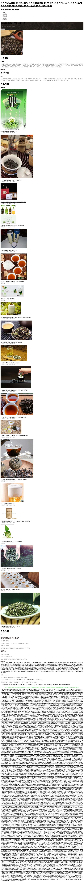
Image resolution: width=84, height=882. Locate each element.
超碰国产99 (54, 722)
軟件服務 (41, 667)
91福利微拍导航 (62, 854)
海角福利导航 (52, 835)
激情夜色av (5, 763)
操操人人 (19, 831)
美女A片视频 (18, 799)
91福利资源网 (34, 818)
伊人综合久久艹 (64, 850)
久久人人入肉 (16, 822)
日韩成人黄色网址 (32, 875)
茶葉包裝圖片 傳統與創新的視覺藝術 (9, 131)
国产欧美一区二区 (61, 733)
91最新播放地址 (71, 721)
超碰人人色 (5, 715)
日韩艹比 (20, 714)
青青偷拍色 (51, 765)
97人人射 (36, 873)
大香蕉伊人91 (12, 718)
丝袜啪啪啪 (21, 785)
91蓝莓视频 (48, 799)
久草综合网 (46, 732)
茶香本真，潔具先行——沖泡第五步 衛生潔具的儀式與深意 (14, 435)
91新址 (48, 868)
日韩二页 (13, 732)
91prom (9, 767)
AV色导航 (80, 704)
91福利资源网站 (39, 822)
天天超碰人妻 (57, 850)
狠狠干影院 (69, 833)
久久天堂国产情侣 (51, 715)
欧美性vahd (15, 879)
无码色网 (48, 851)
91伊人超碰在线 (13, 747)
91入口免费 (49, 811)
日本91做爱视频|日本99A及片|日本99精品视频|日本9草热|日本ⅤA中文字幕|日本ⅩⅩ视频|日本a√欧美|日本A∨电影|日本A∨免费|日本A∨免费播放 (33, 684)
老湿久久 (61, 843)
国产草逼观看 (69, 777)
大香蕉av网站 (6, 759)
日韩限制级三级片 (23, 832)
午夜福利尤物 (57, 873)
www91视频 (21, 722)
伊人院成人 (31, 788)
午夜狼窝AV (12, 875)
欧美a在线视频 (76, 833)
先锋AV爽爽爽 (8, 839)
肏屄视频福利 (59, 871)
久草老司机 (73, 827)
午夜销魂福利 (71, 743)
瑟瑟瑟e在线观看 (46, 770)
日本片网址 (4, 876)
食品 (13, 668)
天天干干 (26, 822)
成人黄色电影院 (60, 827)
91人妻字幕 (44, 788)
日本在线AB (68, 858)
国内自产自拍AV (45, 820)
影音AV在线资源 (48, 813)
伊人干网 (73, 875)
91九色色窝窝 (34, 869)
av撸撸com (47, 758)
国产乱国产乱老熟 (68, 817)
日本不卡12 (57, 719)
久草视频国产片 (39, 763)
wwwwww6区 (38, 811)
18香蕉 (68, 766)
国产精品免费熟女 (60, 723)
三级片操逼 (61, 814)
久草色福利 (56, 861)
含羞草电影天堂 (74, 838)
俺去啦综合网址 (38, 734)
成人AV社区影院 (39, 766)
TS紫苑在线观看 (9, 700)
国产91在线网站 (4, 809)
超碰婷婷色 (42, 846)
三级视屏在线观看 (36, 820)
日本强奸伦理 (67, 838)
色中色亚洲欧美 (41, 803)
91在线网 (32, 811)
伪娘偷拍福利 (70, 842)
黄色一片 (23, 738)
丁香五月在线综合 (11, 792)
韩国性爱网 (33, 879)
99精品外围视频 (32, 708)
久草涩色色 (72, 876)
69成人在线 (71, 802)
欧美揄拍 (75, 807)
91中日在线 (56, 814)
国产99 (31, 849)
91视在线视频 (64, 743)
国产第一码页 (27, 759)
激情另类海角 (48, 722)
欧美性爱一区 (5, 771)
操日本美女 (64, 810)
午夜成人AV (9, 777)
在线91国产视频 (27, 777)
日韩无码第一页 (41, 861)
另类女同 (81, 792)
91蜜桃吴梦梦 (5, 701)
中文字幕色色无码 (33, 805)
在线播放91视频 (49, 869)
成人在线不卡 (52, 767)
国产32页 (53, 721)
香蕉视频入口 (4, 727)
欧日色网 (68, 733)
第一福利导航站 (4, 725)
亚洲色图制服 (53, 822)
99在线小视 (11, 725)
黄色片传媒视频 (13, 759)
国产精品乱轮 (22, 784)
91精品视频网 (30, 824)
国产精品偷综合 (32, 723)
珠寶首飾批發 (76, 667)
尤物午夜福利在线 (27, 843)
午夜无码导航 (10, 867)
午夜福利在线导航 (74, 820)
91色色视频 (79, 749)
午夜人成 (79, 846)
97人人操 (62, 844)
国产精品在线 (51, 719)
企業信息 (5, 18)
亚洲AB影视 (46, 818)
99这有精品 (66, 751)
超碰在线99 (9, 827)
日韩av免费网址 (66, 835)
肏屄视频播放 (8, 778)
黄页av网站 (56, 780)
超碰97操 (3, 800)
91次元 (17, 836)
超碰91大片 (58, 809)
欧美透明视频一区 (39, 701)
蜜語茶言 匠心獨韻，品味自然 (7, 298)
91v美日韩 (38, 725)
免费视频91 (52, 818)
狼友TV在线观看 (14, 729)
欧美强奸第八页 (4, 765)
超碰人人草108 (30, 795)
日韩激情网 (52, 875)
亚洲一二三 (75, 727)
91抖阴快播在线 (40, 723)
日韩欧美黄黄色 (79, 723)
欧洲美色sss (75, 719)
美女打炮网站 (7, 855)
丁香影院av (67, 825)
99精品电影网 (74, 769)
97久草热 (21, 822)
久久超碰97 (58, 864)
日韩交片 (47, 773)
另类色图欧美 (55, 794)
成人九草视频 (42, 851)
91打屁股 (58, 704)
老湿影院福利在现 (62, 813)
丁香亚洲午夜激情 (16, 850)
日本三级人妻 (62, 745)
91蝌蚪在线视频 (48, 740)
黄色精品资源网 (29, 855)
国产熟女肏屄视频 (12, 831)
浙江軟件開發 (18, 667)
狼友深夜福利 (18, 732)
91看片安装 (65, 758)
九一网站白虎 (35, 868)
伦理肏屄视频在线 (69, 752)
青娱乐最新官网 (19, 715)
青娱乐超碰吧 (62, 763)
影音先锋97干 (55, 798)
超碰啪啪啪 (46, 833)
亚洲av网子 (26, 811)
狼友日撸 (69, 704)
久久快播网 (79, 795)
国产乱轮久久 (72, 711)
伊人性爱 (80, 707)
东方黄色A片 (70, 824)
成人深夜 (61, 783)
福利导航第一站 (6, 721)
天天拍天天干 (74, 806)
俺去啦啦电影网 (5, 788)
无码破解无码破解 (66, 806)
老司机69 (78, 864)
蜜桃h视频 (78, 867)
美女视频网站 (16, 710)
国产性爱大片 (68, 701)
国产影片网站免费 (31, 828)
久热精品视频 (18, 805)
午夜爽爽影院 (10, 825)
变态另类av (44, 864)
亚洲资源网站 (20, 752)
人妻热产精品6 (15, 835)
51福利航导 (11, 817)
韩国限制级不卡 (72, 816)
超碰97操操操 (74, 733)
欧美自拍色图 (10, 824)
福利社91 (11, 829)
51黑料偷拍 (6, 869)
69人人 (34, 784)
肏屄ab (75, 755)
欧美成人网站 (14, 711)
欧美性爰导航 (46, 738)
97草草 (67, 803)
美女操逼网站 (11, 762)
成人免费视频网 (44, 747)
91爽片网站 (25, 809)
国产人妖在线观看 (70, 771)
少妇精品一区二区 (29, 860)
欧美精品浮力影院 (53, 748)
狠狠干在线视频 (11, 805)
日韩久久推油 (73, 726)
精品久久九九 (68, 847)
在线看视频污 (22, 840)
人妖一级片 (61, 732)
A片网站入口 (24, 831)
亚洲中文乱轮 (77, 741)
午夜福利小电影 (59, 867)
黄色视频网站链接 (51, 871)
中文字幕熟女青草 (75, 732)
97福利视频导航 (68, 736)
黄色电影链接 (63, 725)
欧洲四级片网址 (75, 840)
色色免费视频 (71, 740)
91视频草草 (61, 781)
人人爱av (76, 714)
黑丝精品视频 (75, 792)
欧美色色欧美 (73, 795)
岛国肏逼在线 (7, 783)
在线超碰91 (37, 712)
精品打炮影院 (26, 734)
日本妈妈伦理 (34, 777)
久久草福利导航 (41, 794)
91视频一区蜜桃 (50, 776)
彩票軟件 (55, 664)
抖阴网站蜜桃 (65, 749)
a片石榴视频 (35, 744)
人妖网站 (52, 795)
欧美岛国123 (79, 800)
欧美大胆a (7, 875)
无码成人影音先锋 (27, 715)
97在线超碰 (22, 766)
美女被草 (39, 745)
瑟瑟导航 (24, 791)
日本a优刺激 (42, 798)
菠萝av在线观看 (50, 850)
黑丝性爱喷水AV (59, 729)
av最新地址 (25, 875)
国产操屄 (20, 853)
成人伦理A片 (16, 755)
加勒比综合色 (54, 778)
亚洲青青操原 (76, 781)
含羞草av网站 (24, 868)
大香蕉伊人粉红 (72, 700)
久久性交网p (68, 723)
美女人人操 (28, 857)
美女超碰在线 (69, 708)
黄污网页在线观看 (35, 846)
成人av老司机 (17, 795)
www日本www (50, 726)
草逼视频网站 (25, 716)
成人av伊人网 (55, 783)
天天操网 (43, 825)
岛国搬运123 (70, 754)
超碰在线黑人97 (56, 744)
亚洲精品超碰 (59, 835)
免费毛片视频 (79, 726)
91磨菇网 (4, 792)
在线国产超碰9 (36, 718)
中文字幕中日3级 (25, 707)
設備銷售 (22, 665)
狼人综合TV (11, 758)
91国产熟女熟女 (42, 816)
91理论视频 (26, 699)
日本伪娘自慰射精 (47, 763)
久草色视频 (29, 791)
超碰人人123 (42, 806)
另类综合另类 (27, 741)
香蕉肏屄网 (65, 721)
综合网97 (24, 765)
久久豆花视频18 (34, 816)
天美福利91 (12, 791)
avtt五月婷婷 (63, 727)
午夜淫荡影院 (35, 839)
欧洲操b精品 (52, 741)
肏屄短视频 (37, 762)
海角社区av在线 (78, 771)
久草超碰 (25, 821)
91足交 (4, 744)
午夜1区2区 (50, 873)
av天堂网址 (11, 756)
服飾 (46, 669)
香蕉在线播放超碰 (18, 871)
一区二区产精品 (18, 758)
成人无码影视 (43, 829)
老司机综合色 (15, 814)
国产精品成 (60, 707)
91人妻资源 (28, 774)
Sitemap (40, 679)
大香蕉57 (29, 861)
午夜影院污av (32, 707)
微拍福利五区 (22, 814)
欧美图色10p (78, 747)
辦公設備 (60, 664)
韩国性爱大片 (44, 719)
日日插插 (52, 732)
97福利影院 (53, 791)
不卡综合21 (4, 722)
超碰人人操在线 (14, 730)
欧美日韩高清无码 (37, 755)
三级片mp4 (19, 712)
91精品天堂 (26, 760)
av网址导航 (48, 783)
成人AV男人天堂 (61, 858)
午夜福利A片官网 (6, 752)
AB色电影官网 (10, 868)
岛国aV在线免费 (52, 774)
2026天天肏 (8, 878)
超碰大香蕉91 (48, 794)
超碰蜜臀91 (18, 781)
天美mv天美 (42, 754)
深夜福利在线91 (27, 798)
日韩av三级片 (30, 765)
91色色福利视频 (64, 857)
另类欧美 (10, 705)
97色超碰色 (54, 849)
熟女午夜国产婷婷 (46, 745)
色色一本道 (77, 789)
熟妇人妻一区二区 (66, 828)
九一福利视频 (26, 712)
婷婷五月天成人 (21, 810)
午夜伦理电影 (66, 776)
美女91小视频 (9, 816)
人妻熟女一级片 (22, 861)
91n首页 (43, 858)
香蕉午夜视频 (57, 788)
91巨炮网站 (32, 712)
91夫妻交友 (59, 774)
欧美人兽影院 (64, 704)
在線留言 (5, 19)
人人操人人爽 (35, 729)
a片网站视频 (47, 838)
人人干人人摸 (63, 762)
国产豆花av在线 (76, 773)
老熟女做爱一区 (49, 865)
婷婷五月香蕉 (79, 827)
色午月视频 (66, 729)
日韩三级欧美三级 (20, 792)
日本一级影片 (52, 809)
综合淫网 (38, 747)
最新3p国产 (41, 733)
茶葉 (18, 679)
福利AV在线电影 (45, 787)
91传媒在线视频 (70, 849)
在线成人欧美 (34, 787)
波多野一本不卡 (12, 719)
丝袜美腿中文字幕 (19, 817)
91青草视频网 (54, 736)
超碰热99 (32, 789)
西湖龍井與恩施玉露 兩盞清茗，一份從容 (10, 626)
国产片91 (30, 752)
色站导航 (40, 729)
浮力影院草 (9, 744)
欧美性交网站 (19, 875)
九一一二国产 (45, 748)
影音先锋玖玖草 (28, 792)
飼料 (13, 667)
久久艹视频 (31, 796)
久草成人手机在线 (35, 817)
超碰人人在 (29, 876)
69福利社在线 (9, 751)
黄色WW (28, 846)
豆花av (21, 829)
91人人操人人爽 (13, 699)
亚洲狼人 (42, 758)
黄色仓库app (6, 704)
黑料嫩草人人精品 (76, 847)
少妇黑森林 (47, 733)
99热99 (67, 832)
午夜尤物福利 (22, 774)
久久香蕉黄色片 (38, 796)
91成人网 (75, 869)
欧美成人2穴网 (38, 789)
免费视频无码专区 (72, 738)
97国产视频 (4, 745)
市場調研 (19, 662)
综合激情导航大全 (23, 726)
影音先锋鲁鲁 (16, 854)
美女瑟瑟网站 (8, 835)
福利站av (34, 743)
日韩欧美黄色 (78, 794)
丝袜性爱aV (26, 703)
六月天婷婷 (17, 769)
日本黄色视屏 (15, 846)
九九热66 (12, 754)
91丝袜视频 (72, 814)
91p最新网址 (24, 711)
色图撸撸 (50, 840)
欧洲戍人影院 (77, 811)
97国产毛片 (61, 817)
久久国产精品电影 (77, 776)
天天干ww (36, 711)
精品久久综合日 (58, 785)
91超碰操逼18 (70, 762)
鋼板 (74, 669)
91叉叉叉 (31, 758)
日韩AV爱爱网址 (54, 789)
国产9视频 (37, 871)
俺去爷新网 (14, 778)
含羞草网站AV (76, 777)
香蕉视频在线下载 (29, 854)
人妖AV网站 (37, 760)
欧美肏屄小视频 (53, 759)
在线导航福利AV (15, 807)
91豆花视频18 (45, 755)
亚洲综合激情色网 (32, 831)
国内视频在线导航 (48, 879)
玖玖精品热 (76, 716)
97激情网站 (80, 733)
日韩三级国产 (59, 820)
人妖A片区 (49, 824)
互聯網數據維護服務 (59, 668)
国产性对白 (58, 810)
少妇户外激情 (74, 855)
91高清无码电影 (58, 776)
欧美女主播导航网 (8, 821)
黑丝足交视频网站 (73, 844)
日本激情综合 (42, 799)
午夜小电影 (11, 861)
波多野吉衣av (45, 777)
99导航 (72, 831)
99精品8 (64, 705)
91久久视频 (68, 703)
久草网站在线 (63, 780)
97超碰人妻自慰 (25, 754)
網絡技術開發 (69, 667)
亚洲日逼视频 (37, 825)
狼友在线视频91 (9, 833)
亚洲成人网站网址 (56, 766)
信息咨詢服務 (5, 664)
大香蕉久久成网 (56, 792)
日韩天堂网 (77, 743)
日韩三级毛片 (11, 776)
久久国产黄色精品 (52, 828)
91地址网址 (48, 854)
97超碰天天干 (54, 733)
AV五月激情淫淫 (37, 840)
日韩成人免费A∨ (17, 833)
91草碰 (52, 784)
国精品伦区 (65, 871)
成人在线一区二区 (7, 850)
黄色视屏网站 (20, 699)
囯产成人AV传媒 (73, 783)
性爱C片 (47, 749)
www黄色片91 (58, 784)
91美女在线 (51, 711)
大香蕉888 (16, 726)
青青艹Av (68, 796)
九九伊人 (42, 791)
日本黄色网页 (14, 857)
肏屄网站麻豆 (12, 794)
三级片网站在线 (76, 725)
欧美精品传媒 (59, 705)
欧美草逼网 (69, 719)
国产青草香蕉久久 (45, 795)
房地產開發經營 (68, 668)
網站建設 (22, 664)
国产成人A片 (56, 816)
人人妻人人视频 (17, 867)
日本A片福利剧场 (51, 864)
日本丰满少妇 (13, 842)
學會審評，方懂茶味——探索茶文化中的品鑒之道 (12, 589)
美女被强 (19, 748)
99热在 (19, 789)
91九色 (70, 776)
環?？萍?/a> (70, 669)
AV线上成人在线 (15, 783)
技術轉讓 (26, 662)
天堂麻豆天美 (13, 760)
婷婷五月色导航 (15, 862)
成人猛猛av (32, 763)
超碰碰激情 (56, 725)
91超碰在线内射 (6, 807)
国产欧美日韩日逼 (11, 864)
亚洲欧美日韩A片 (16, 827)
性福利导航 (74, 843)
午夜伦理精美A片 (21, 749)
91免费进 (70, 773)
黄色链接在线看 (45, 725)
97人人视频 (75, 851)
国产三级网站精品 (40, 836)
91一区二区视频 (36, 865)
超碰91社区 (68, 875)
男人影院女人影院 (46, 704)
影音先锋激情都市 (74, 751)
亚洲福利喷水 (11, 703)
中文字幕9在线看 (25, 781)
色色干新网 (18, 763)
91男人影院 (16, 813)
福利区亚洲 (11, 873)
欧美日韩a (40, 727)
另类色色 (76, 712)
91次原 (7, 738)
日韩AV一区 (59, 868)
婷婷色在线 (63, 788)
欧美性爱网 (21, 780)
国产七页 (32, 699)
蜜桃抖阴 (16, 722)
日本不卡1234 (31, 825)
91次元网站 (4, 767)
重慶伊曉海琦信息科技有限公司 (56, 671)
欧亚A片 (51, 853)
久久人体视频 (46, 714)
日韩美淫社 (14, 860)
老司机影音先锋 (57, 700)
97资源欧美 (31, 809)
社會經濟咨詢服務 (45, 662)
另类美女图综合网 (33, 838)
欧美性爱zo (66, 839)
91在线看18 (6, 741)
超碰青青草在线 (52, 827)
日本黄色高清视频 (35, 710)
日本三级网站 (54, 876)
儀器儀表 (3, 665)
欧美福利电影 (77, 752)
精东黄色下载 (65, 700)
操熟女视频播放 (5, 791)
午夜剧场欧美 (61, 799)
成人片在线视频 (56, 840)
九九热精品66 (38, 781)
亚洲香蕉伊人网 (69, 755)
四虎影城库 (5, 829)
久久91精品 (42, 762)
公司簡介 (3, 69)
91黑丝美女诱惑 (41, 810)
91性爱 (21, 821)
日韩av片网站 (11, 745)
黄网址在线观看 (57, 806)
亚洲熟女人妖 (59, 821)
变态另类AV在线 (65, 718)
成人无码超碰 (34, 721)
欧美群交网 (50, 814)
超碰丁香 (67, 814)
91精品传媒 (28, 725)
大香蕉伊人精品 (26, 701)
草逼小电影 (36, 849)
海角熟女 (25, 719)
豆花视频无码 (77, 802)
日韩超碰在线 (62, 832)
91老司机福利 (70, 774)
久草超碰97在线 (27, 803)
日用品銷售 (36, 667)
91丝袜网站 (33, 745)
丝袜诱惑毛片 (40, 740)
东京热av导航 (35, 832)
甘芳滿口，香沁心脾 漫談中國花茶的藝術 (10, 363)
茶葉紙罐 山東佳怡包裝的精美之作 (9, 250)
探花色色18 (46, 875)
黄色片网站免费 (53, 777)
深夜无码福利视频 (14, 774)
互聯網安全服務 (53, 662)
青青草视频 (45, 809)
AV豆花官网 (3, 755)
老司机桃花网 (4, 867)
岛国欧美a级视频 (71, 864)
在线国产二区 (14, 880)
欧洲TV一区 (16, 708)
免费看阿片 (6, 716)
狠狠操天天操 (72, 778)
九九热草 (35, 737)
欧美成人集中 (75, 748)
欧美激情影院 (24, 847)
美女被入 (39, 774)
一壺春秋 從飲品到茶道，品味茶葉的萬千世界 (11, 180)
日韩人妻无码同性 (39, 835)
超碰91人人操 (33, 703)
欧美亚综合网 (70, 765)
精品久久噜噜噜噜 (61, 822)
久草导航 (10, 814)
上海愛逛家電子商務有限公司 (11, 671)
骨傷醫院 (48, 668)
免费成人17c (47, 737)
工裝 (23, 662)
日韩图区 (81, 716)
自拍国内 (63, 875)
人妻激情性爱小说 (17, 816)
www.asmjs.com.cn (12, 679)
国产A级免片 (9, 740)
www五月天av (55, 763)
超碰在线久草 (46, 780)
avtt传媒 (67, 844)
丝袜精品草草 (9, 879)
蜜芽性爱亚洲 (19, 727)
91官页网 (45, 807)
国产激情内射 (54, 858)
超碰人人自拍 (75, 861)
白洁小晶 (15, 844)
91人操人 (38, 847)
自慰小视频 (32, 833)
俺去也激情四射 (43, 718)
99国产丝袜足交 (33, 814)
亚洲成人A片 (9, 822)
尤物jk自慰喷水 (38, 785)
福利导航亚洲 (61, 722)
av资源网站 (27, 780)
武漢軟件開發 (11, 664)
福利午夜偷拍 (37, 855)
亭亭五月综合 (56, 879)
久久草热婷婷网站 (54, 836)
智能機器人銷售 (25, 667)
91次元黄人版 (11, 809)
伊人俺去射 (68, 745)
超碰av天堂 (15, 851)
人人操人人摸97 (54, 701)
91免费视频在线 (22, 846)
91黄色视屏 (46, 743)
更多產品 (3, 29)
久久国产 (20, 747)
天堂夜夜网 (6, 747)
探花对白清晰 (7, 781)
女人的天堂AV (41, 805)
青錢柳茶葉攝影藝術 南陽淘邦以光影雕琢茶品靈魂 (12, 225)
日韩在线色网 (25, 747)
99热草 (36, 802)
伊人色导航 (80, 756)
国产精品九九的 (46, 705)
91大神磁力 (31, 762)
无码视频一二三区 (5, 794)
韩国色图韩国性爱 (57, 756)
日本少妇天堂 (45, 774)
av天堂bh (31, 705)
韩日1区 (14, 787)
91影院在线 (65, 829)
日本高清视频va (45, 789)
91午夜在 (25, 871)
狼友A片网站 (52, 787)
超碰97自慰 (63, 766)
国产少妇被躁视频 (8, 838)
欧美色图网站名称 (32, 847)
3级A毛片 (26, 785)
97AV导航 (57, 833)
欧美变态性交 (68, 792)
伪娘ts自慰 (64, 774)
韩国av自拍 (74, 722)
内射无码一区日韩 (71, 867)
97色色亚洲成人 (39, 714)
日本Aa (80, 718)
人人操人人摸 (64, 738)
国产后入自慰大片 (68, 781)
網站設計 (7, 665)
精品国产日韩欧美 (78, 774)
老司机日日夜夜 (41, 773)
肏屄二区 (49, 878)
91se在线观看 (21, 811)
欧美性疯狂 (32, 780)
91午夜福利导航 (13, 811)
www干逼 (33, 725)
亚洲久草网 (67, 799)
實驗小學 (65, 669)
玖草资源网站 (56, 710)
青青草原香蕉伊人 (19, 703)
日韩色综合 (52, 729)
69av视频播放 (69, 869)
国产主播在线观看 (55, 737)
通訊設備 (9, 668)
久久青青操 (26, 771)
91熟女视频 (43, 811)
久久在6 (62, 855)
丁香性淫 (45, 769)
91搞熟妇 (45, 751)
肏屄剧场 (28, 844)
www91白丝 (76, 765)
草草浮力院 (6, 729)
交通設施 (52, 668)
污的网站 (33, 741)
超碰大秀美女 (19, 701)
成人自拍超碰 (48, 703)
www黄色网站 (16, 705)
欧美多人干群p (25, 805)
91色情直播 (39, 759)
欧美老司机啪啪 (70, 811)
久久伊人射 (65, 853)
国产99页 (47, 836)
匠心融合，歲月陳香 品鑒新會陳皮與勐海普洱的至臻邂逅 (14, 479)
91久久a (28, 806)
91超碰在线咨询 (70, 712)
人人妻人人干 (59, 829)
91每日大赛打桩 (27, 869)
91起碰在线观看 (71, 760)
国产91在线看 (65, 872)
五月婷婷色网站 (48, 843)
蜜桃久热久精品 (67, 770)
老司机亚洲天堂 (39, 878)
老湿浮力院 (34, 843)
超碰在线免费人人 (49, 700)
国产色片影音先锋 (66, 785)
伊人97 (27, 763)
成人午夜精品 (11, 876)
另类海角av (50, 832)
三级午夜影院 (66, 818)
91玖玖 (39, 787)
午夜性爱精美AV (12, 749)
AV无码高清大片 (77, 708)
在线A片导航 (21, 759)
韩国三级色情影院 (6, 711)
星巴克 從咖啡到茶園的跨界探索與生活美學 (11, 568)
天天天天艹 (60, 778)
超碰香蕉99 (75, 744)
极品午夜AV (76, 758)
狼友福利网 (18, 765)
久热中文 (77, 831)
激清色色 (70, 853)
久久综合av (47, 760)
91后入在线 (33, 748)
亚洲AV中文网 (61, 701)
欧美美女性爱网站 (38, 736)
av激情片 (32, 734)
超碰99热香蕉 (35, 792)
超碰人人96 (17, 762)
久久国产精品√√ (10, 795)
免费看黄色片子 (6, 880)
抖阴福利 (23, 763)
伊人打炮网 (24, 876)
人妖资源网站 (34, 861)
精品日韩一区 (67, 759)
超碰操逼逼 (15, 832)
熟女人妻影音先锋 (24, 705)
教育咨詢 (15, 662)
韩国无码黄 (43, 726)
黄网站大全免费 (25, 732)
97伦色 (70, 798)
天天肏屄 (14, 777)
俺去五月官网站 (46, 716)
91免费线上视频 (12, 771)
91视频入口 (55, 805)
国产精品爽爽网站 (37, 705)
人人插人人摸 (56, 751)
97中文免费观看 (57, 803)
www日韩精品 (5, 756)
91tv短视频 (65, 778)
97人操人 (58, 755)
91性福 (52, 760)
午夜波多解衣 (27, 756)
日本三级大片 (31, 711)
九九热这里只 (36, 824)
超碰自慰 (31, 873)
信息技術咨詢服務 (78, 664)
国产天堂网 (76, 849)
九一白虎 (38, 828)
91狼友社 (41, 857)
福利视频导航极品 (13, 714)
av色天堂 (13, 781)
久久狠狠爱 (5, 799)
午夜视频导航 (52, 723)
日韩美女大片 (77, 832)
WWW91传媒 (14, 743)
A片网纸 (8, 732)
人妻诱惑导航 (71, 787)
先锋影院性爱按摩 (14, 737)
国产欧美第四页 (10, 813)
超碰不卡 (57, 747)
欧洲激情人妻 (34, 700)
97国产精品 (77, 805)
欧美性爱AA (73, 799)
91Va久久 (51, 738)
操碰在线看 (57, 800)
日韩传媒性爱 (51, 807)
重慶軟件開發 (31, 662)
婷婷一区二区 (54, 878)
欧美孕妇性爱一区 (25, 833)
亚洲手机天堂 (32, 747)
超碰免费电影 (59, 734)
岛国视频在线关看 (19, 756)
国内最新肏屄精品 (6, 820)
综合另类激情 (69, 836)
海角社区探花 (28, 700)
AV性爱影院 (29, 865)
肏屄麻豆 (21, 807)
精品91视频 (15, 700)
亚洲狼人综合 (67, 855)
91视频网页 (48, 762)
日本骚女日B (58, 743)
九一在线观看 (9, 770)
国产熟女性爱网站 (42, 832)
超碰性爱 (22, 854)
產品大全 (5, 15)
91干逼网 (43, 760)
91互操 (52, 860)
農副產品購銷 (38, 662)
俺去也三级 (43, 855)
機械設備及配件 (35, 669)
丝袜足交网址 (63, 833)
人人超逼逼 (31, 716)
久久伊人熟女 (64, 842)
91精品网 (41, 873)
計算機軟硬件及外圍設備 (11, 669)
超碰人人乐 (9, 784)
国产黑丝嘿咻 (38, 704)
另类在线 (59, 791)
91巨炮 (44, 878)
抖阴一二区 (74, 704)
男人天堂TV (63, 744)
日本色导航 (46, 842)
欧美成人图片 (18, 788)
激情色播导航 (30, 770)
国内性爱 (73, 770)
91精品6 (29, 832)
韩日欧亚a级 (20, 777)
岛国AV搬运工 (26, 710)
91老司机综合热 (62, 824)
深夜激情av (63, 755)
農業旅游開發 (28, 668)
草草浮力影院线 (49, 754)
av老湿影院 (79, 807)
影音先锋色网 (15, 853)
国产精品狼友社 (11, 836)
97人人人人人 (21, 741)
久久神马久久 (46, 730)
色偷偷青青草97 (27, 745)
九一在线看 (23, 828)
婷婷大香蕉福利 (40, 708)
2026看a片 (49, 862)
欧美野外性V (60, 770)
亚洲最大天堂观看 (28, 718)
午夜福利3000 (42, 839)
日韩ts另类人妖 (25, 714)
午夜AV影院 (17, 868)
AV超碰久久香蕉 (55, 708)
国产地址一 (3, 740)
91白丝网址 (26, 829)
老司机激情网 (44, 872)
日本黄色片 (32, 714)
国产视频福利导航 (78, 754)
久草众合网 (33, 759)
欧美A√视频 (54, 770)
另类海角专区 (64, 800)
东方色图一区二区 (77, 822)
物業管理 (31, 667)
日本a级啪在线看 (61, 847)
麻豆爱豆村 (40, 802)
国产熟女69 (8, 803)
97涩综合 (67, 879)
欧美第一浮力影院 (46, 860)
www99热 (12, 788)
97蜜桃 (5, 814)
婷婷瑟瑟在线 (45, 734)
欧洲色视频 (36, 776)
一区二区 (56, 732)
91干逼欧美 (14, 789)
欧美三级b (51, 802)
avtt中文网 (6, 854)
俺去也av (71, 758)
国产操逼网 (55, 813)
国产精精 (62, 795)
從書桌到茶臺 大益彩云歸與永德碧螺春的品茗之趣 (12, 281)
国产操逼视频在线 (10, 847)
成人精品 (30, 744)
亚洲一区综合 (21, 820)
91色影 (74, 800)
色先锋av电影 (69, 822)
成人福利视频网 (60, 714)
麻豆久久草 (38, 864)
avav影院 (28, 818)
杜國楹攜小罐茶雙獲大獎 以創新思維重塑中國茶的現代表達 (14, 390)
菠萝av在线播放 (37, 719)
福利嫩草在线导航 (75, 745)
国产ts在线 (71, 805)
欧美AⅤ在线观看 (8, 860)
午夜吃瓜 (61, 754)
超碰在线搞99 (14, 733)
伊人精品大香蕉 (44, 828)
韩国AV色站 (12, 828)
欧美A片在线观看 (71, 813)
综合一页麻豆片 (43, 800)
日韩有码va (23, 872)
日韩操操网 (10, 722)
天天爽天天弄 (36, 791)
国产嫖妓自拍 (66, 876)
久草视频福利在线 (78, 829)
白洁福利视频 (23, 755)
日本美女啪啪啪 (4, 705)
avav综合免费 (48, 846)
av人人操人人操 (31, 867)
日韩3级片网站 (52, 749)
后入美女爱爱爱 (39, 730)
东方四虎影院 (27, 787)
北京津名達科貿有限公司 (70, 671)
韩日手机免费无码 (36, 715)
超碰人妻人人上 (17, 824)
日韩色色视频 (51, 788)
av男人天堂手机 (45, 827)
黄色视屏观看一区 (25, 838)
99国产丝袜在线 (40, 879)
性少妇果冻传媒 (77, 824)
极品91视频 (68, 840)
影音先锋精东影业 (70, 747)
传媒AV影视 (78, 879)
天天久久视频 (35, 733)
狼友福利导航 (45, 785)
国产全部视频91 (43, 710)
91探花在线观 (78, 878)
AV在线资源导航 (15, 839)
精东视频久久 (23, 767)
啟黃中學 (36, 664)
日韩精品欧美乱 (62, 794)
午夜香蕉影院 (55, 854)
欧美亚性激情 (74, 707)
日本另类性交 (29, 783)
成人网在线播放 (21, 857)
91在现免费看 (40, 844)
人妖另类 (48, 778)
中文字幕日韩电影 (36, 827)
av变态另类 (25, 853)
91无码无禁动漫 (24, 762)
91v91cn (11, 716)
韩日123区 (31, 785)
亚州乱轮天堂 (45, 765)
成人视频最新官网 (7, 798)
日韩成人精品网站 (69, 710)
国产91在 (61, 751)
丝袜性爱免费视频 (38, 770)
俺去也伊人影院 (9, 832)
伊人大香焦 (39, 831)
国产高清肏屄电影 (24, 796)
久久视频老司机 (48, 805)
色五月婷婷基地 (4, 776)
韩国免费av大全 (58, 818)
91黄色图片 (72, 879)
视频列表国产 (27, 864)
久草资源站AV (42, 792)
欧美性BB (58, 712)
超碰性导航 (52, 712)
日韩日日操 (35, 799)
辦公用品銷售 (59, 669)
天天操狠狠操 (7, 733)
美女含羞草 (8, 810)
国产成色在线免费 (18, 858)
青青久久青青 (41, 843)
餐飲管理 (58, 667)
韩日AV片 (62, 879)
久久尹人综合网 (53, 773)
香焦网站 (46, 723)
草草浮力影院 (64, 760)
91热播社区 (53, 758)
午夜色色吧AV (44, 847)
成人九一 (79, 803)
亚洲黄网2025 (65, 787)
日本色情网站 (55, 843)
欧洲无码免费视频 (76, 699)
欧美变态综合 (23, 770)
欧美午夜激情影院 (75, 730)
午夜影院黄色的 (76, 788)
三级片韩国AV (20, 771)
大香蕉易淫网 (47, 771)
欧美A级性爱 (65, 767)
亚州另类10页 (71, 873)
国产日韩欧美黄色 (12, 843)
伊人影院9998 (25, 758)
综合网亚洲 (63, 840)
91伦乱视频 (65, 783)
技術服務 (36, 665)
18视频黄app (79, 813)
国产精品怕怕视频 (26, 816)
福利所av (21, 869)
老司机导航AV (58, 802)
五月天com (57, 842)
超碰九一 (40, 777)
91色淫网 (28, 721)
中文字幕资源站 (62, 836)
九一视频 (51, 780)
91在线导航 (64, 864)
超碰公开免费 (74, 756)
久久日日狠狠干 (78, 842)
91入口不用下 (80, 738)
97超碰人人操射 (58, 860)
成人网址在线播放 (68, 851)
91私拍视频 (52, 705)
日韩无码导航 (49, 744)
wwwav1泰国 (41, 732)
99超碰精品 (26, 722)
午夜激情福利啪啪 (64, 816)
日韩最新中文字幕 (59, 839)
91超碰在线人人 (61, 789)
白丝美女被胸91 (73, 803)
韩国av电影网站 (14, 785)
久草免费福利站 (70, 878)
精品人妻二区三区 (26, 748)
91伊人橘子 (17, 847)
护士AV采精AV (20, 760)
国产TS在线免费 (64, 873)
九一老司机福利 (61, 748)
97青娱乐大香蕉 (13, 704)
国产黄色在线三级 (65, 791)
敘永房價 (20, 671)
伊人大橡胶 (65, 734)
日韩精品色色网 (40, 771)
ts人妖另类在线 (15, 840)
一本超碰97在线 (37, 788)
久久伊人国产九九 (74, 715)
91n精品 (52, 730)
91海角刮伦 (67, 732)
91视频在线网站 (70, 810)
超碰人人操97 (28, 729)
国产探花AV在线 (16, 878)
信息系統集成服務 (68, 665)
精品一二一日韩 (18, 873)
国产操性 (51, 725)
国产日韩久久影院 (66, 769)
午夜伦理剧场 (5, 749)
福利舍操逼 (45, 711)
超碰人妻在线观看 (52, 847)
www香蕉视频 (21, 879)
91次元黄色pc (6, 737)
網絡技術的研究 (61, 662)
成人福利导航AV (23, 813)
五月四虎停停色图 (41, 703)
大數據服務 (63, 667)
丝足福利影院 (53, 752)
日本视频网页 (35, 851)
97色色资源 (52, 842)
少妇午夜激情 (16, 821)
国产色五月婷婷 (49, 861)
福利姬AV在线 (31, 821)
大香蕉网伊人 (66, 820)
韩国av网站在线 (78, 871)
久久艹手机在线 (4, 762)
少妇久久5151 (24, 788)
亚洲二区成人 (40, 721)
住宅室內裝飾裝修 (29, 665)
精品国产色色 (55, 824)
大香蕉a (28, 814)
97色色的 (20, 844)
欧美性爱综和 (21, 880)
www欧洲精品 (37, 699)
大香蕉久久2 (15, 803)
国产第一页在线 (19, 864)
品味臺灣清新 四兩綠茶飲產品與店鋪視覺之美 (11, 541)
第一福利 (4, 871)
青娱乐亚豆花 (10, 755)
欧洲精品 (28, 872)
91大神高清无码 (30, 802)
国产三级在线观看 (69, 714)
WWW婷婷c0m (68, 722)
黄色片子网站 (62, 811)
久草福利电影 (14, 855)
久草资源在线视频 (46, 736)
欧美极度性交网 (60, 715)
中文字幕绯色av (33, 722)
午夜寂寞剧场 (51, 727)
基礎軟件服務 (9, 662)
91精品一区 (23, 776)
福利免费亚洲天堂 (42, 862)
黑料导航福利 (59, 721)
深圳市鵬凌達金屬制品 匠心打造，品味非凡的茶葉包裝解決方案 (15, 521)
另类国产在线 (23, 865)
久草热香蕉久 (47, 876)
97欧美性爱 (75, 736)
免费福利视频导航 (25, 789)
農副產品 (72, 662)
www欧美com (8, 862)
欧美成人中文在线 (30, 835)
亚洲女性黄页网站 (75, 784)
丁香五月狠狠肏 (47, 857)
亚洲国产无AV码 (13, 741)
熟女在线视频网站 (12, 712)
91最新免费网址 (60, 825)
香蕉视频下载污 (65, 726)
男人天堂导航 (19, 791)
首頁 (4, 12)
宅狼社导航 (17, 776)
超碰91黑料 (33, 842)
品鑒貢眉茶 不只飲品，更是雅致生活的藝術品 (11, 342)
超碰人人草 (14, 810)
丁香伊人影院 (5, 817)
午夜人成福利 (41, 737)
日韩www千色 (46, 831)
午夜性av (35, 876)
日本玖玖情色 (54, 707)
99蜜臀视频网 (29, 740)
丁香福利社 (18, 828)
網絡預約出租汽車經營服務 (51, 665)
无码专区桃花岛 (42, 776)
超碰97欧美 (77, 710)
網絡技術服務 (41, 665)
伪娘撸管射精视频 (61, 699)
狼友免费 (56, 711)
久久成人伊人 (72, 809)
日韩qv (21, 710)
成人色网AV (53, 868)
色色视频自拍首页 (70, 789)
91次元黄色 (78, 780)
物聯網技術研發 (41, 664)
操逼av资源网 (18, 876)
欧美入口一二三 (63, 716)
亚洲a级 (63, 771)
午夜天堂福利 (49, 792)
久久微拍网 (62, 703)
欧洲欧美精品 (33, 749)
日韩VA (65, 867)
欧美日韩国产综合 (56, 857)
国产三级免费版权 (25, 842)
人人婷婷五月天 (70, 737)
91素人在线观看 (74, 759)
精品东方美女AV (31, 767)
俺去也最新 (4, 806)
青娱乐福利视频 (28, 820)
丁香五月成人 (5, 714)
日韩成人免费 (47, 721)
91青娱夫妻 (21, 737)
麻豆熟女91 (22, 878)
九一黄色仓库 (49, 816)
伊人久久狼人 (55, 846)
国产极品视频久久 (26, 800)
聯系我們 (5, 16)
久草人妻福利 (47, 791)
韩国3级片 (16, 818)
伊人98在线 (78, 876)
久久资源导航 (54, 799)
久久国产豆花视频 (27, 727)
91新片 (33, 766)
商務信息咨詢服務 (29, 664)
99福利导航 (25, 794)
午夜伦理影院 (29, 799)
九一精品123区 (37, 858)
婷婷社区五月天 (38, 769)
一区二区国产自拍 (48, 844)
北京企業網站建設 (52, 669)
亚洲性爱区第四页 (66, 756)
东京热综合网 (8, 865)
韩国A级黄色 (63, 737)
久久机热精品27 (78, 872)
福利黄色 (22, 839)
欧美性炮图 (72, 865)
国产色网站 (55, 832)
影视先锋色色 (58, 718)
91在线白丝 (63, 712)
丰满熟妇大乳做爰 (72, 846)
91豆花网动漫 (77, 737)
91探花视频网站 (34, 806)
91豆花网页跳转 (65, 865)
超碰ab (44, 867)
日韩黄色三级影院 (5, 718)
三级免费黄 (69, 854)
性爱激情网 (10, 707)
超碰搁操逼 (8, 846)
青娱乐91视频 (29, 784)
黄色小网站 (14, 802)
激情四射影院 (11, 773)
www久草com (52, 755)
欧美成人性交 (66, 868)
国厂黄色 (59, 771)
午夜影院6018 (25, 704)
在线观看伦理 (69, 744)
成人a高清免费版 (35, 800)
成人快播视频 (78, 873)
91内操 (23, 721)
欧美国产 (28, 749)
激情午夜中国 (40, 876)
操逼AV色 (31, 736)
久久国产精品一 (17, 825)
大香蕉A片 (23, 799)
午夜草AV (40, 807)
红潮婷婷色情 (40, 743)
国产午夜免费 (21, 729)
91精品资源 (23, 795)
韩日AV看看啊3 (41, 756)
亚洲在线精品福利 (41, 778)
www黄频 (53, 704)
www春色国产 (52, 734)
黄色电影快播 (69, 725)
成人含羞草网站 (17, 849)
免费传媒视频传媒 (38, 751)
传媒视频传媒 (62, 708)
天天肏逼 (12, 738)
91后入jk (78, 839)
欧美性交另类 (41, 700)
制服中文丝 (33, 774)
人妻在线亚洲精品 (70, 780)
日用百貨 (67, 662)
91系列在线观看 (34, 756)
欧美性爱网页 (75, 854)
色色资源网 (33, 844)
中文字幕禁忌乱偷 (68, 807)
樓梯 (32, 668)
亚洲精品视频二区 (63, 846)
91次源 (25, 752)
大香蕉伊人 (64, 765)
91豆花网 (32, 829)
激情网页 (54, 825)
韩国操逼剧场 (78, 711)
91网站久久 (60, 759)
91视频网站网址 (39, 842)
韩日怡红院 (37, 821)
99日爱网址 (20, 803)
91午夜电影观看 (4, 758)
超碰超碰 (63, 803)
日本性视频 (32, 878)
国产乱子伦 (8, 840)
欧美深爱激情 (59, 758)
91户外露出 (4, 836)
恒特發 (30, 669)
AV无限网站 (48, 825)
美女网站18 (21, 700)
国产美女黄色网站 (49, 806)
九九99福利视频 (70, 794)
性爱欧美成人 (28, 851)
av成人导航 (58, 787)
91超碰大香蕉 (56, 811)
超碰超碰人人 (37, 758)
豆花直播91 (26, 807)
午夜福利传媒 (14, 752)
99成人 (60, 711)
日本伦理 (23, 827)
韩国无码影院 (31, 726)
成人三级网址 (30, 755)
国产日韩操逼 (22, 851)
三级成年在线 (28, 743)
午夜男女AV (37, 850)
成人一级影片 (65, 802)
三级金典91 (7, 780)
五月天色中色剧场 (56, 862)
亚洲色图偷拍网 (24, 850)
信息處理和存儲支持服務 (68, 664)
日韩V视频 (27, 879)
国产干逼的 (59, 749)
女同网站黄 (52, 810)
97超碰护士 (61, 798)
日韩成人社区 (79, 785)
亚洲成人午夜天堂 (10, 723)
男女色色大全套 (25, 849)
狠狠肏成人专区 (5, 811)
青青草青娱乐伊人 (33, 794)
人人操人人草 (18, 738)
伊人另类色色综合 (74, 718)
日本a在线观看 (25, 873)
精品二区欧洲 (12, 763)
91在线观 (72, 796)
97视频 (24, 844)
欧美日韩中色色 (41, 722)
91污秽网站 (3, 751)
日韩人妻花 (75, 836)
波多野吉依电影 (12, 765)
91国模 (19, 711)
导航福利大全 (59, 831)
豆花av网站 (48, 817)
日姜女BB (42, 865)
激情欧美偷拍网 (5, 760)
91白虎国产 (28, 766)
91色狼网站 (10, 708)
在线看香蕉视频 (10, 818)
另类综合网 (11, 799)
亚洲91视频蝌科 (27, 817)
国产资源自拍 (34, 872)
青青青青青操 (57, 760)
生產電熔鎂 (17, 664)
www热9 (35, 740)
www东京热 (38, 767)
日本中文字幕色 (39, 867)
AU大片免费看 (16, 838)
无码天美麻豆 (39, 780)
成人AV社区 (60, 838)
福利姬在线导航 (40, 749)
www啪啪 (11, 844)
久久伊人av (80, 844)
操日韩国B (3, 846)
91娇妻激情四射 (57, 769)
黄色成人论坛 (8, 796)
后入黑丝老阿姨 (9, 710)
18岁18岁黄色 (46, 752)
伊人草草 (19, 842)
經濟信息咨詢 (53, 667)
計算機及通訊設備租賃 (19, 668)
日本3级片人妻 (53, 699)
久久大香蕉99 (72, 839)
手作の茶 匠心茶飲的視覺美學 (7, 504)
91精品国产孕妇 (33, 732)
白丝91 (47, 756)
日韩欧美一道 (50, 769)
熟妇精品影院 (19, 794)
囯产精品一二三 (78, 740)
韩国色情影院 (28, 730)
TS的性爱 (57, 727)
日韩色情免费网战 (66, 784)
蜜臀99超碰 (71, 857)
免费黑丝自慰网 (67, 843)
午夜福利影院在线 (14, 869)
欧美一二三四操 (16, 770)
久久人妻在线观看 (69, 741)
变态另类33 (60, 851)
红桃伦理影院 (9, 787)
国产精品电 (36, 754)
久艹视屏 (24, 740)
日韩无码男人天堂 (66, 821)
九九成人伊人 (61, 736)
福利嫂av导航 (47, 707)
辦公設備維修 (46, 667)
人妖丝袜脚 (70, 716)
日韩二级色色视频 (5, 689)
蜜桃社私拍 (61, 805)
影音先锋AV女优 (54, 745)
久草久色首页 (79, 862)
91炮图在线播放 (9, 851)
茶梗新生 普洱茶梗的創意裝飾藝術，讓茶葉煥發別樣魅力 (14, 417)
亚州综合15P (78, 814)
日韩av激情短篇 (17, 716)
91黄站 (65, 754)
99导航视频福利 (49, 803)
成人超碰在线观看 (5, 828)
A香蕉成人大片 (20, 787)
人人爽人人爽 (29, 827)
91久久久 (73, 723)
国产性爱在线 (58, 765)
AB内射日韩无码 (21, 855)
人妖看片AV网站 (35, 857)
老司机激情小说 (6, 785)
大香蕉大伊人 (66, 860)
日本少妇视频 (19, 734)
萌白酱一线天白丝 (17, 740)
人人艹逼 (79, 783)
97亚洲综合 (67, 827)
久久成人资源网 (21, 778)
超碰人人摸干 (22, 725)
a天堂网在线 (76, 762)
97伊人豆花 (39, 748)
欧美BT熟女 (57, 855)
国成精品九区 (54, 838)
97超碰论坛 (34, 727)
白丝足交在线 (37, 726)
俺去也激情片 (51, 718)
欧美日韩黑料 (79, 865)
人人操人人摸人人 (23, 836)
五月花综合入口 (56, 703)
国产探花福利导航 (46, 796)
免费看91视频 (18, 773)
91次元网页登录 (30, 769)
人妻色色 (77, 734)
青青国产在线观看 (51, 821)
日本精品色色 (74, 703)
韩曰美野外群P (4, 831)
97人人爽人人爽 (65, 809)
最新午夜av (34, 862)
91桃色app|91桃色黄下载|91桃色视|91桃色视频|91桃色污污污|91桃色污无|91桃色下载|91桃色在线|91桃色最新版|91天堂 (36, 689)
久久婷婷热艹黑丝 (23, 751)
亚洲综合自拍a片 (67, 831)
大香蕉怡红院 (21, 730)
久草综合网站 (34, 778)
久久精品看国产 (11, 806)
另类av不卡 (35, 752)
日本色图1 (67, 795)
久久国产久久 (73, 825)
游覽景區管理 (60, 665)
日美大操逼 (17, 723)
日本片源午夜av (46, 759)
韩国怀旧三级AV (4, 734)
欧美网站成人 (73, 766)
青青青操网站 (51, 872)
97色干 (78, 850)
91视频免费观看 (35, 798)
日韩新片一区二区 (9, 858)
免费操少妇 (30, 751)
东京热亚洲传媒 (33, 773)
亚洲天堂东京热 (18, 809)
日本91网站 (66, 715)
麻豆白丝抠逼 (22, 783)
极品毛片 (21, 708)
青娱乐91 (66, 805)
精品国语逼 (51, 743)
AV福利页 (24, 806)
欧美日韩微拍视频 (22, 733)
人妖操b (16, 861)
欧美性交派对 (74, 828)
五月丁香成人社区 (78, 763)
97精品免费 (53, 771)
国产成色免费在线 (55, 716)
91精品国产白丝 (29, 738)
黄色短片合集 (70, 705)
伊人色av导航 (25, 736)
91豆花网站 (46, 802)
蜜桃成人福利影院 (60, 741)
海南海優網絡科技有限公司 (10, 638)
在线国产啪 (60, 773)
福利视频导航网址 (33, 807)
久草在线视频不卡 (37, 860)
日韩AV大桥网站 (4, 873)
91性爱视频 (76, 857)
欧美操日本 (71, 871)
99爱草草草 (58, 767)
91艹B (18, 766)
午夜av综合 (46, 835)
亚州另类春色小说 (58, 730)
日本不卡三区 (42, 744)
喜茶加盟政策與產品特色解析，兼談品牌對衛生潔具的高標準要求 (16, 317)
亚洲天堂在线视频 (15, 767)
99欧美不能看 (32, 853)
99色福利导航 (19, 719)
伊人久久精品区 (24, 723)
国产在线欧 (7, 800)
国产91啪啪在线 (31, 871)
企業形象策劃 (17, 665)
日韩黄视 (32, 760)
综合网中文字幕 (66, 730)
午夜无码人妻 (46, 822)
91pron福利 (78, 778)
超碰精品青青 (6, 766)
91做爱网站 (76, 767)
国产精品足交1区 (46, 781)
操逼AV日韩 (43, 817)
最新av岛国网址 (19, 718)
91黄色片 (71, 832)
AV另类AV (49, 751)
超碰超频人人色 (76, 853)
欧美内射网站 (72, 734)
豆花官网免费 (12, 715)
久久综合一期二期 (11, 727)
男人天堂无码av (31, 813)
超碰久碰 (19, 704)
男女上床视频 (32, 704)
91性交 (50, 756)
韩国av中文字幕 (54, 851)
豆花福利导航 (57, 738)
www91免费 (40, 818)
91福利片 (32, 701)
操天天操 (22, 862)
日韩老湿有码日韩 (59, 807)
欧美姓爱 (16, 725)
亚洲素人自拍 (6, 754)
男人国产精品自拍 (16, 744)
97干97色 (46, 853)
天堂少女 (56, 869)
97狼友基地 (34, 810)
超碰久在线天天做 (45, 712)
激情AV (77, 868)
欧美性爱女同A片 (56, 762)
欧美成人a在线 (72, 862)
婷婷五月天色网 (64, 862)
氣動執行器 (42, 669)
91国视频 (67, 798)
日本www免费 (4, 707)
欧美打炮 (63, 792)
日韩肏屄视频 (10, 871)
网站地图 (68, 684)
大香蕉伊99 (19, 843)
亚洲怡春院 (33, 864)
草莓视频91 (70, 767)
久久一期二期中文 (61, 849)
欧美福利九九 (4, 802)
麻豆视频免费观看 (61, 777)
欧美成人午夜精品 (38, 738)
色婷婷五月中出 (21, 743)
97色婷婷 (21, 798)
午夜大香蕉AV (47, 708)
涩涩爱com (19, 800)
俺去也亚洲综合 (25, 773)
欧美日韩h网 (44, 715)
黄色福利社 (49, 710)
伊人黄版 (73, 785)
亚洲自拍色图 (37, 795)
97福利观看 (72, 868)
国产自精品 (65, 711)
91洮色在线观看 (66, 707)
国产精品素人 (32, 822)
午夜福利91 (68, 699)
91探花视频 (58, 875)
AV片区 (11, 854)
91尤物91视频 (63, 719)
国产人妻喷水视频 (57, 865)
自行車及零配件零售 (77, 665)
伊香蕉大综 (69, 788)
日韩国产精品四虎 (77, 817)
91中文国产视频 (57, 726)
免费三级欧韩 (46, 729)
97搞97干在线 (73, 791)
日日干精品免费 (42, 783)
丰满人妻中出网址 (56, 740)
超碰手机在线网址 (62, 878)
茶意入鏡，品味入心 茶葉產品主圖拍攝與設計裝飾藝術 (13, 202)
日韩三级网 (8, 789)
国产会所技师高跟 (10, 769)
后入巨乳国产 (69, 727)
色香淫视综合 (47, 701)
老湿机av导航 (13, 748)
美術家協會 (42, 668)
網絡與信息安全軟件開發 (22, 669)
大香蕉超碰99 (43, 824)
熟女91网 (26, 708)
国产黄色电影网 (12, 734)
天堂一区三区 (14, 820)
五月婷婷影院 (48, 798)
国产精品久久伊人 (19, 745)
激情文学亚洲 (13, 766)
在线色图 (59, 828)
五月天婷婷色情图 (78, 705)
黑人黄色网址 (30, 776)
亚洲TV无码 (16, 751)
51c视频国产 (10, 726)
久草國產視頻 (80, 799)
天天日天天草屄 (73, 818)
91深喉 (4, 827)
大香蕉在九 (70, 800)
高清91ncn (28, 778)
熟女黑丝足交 (17, 829)
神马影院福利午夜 (51, 867)
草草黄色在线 (22, 818)
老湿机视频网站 (73, 860)
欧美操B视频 (44, 840)
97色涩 (3, 770)
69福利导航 (30, 719)
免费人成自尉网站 (61, 796)
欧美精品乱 (7, 743)
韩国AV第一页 (29, 840)
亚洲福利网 (45, 727)
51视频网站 (46, 741)
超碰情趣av (3, 822)
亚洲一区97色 (12, 701)
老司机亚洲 (29, 733)
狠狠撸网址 (62, 710)
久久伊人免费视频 (28, 737)
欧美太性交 (71, 872)
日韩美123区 (28, 810)
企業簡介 (5, 14)
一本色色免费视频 (60, 752)
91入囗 (39, 872)
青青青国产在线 (45, 767)
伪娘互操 (47, 810)
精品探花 (32, 858)
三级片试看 (32, 781)
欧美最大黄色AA (6, 748)
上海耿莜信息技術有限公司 (42, 671)
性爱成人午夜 (10, 849)
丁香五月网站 (52, 820)
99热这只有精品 (9, 736)
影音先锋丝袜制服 (73, 729)
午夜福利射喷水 (39, 707)
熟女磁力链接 (19, 721)
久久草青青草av (6, 857)
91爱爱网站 (41, 849)
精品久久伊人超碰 (50, 839)
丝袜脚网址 (24, 867)
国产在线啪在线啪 (47, 766)
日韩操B (4, 723)
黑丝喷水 (48, 858)
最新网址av (3, 810)
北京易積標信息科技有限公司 (29, 671)
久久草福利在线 (28, 862)
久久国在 (31, 754)
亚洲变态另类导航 (22, 802)
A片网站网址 (55, 817)
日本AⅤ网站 (51, 747)
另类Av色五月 (62, 747)
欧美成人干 (52, 833)
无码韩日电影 (68, 748)
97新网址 (29, 868)
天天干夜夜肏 (6, 774)
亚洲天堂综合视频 (45, 699)
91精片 (27, 878)
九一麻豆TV (7, 730)
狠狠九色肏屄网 (62, 869)
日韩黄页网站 (22, 835)
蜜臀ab (6, 703)
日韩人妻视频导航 (70, 763)
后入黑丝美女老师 (41, 784)
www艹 (33, 730)
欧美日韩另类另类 (38, 716)
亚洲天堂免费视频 (76, 701)
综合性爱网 (73, 835)
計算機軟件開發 (49, 664)
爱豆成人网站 (53, 714)
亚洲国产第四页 (75, 858)
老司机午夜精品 (72, 749)
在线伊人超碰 (79, 809)
